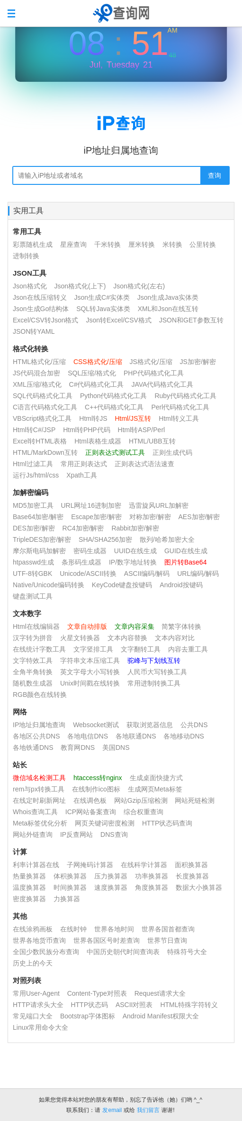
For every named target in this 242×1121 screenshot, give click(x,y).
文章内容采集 (134, 626)
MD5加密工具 (33, 505)
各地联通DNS (136, 736)
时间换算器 (70, 887)
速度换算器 (110, 887)
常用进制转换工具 (153, 683)
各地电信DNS (87, 736)
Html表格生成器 (97, 441)
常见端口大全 (33, 1016)
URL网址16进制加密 (91, 505)
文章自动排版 (87, 626)
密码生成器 (90, 551)
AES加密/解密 (199, 517)
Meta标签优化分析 (40, 823)
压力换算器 (110, 876)
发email (112, 1110)
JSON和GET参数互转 (191, 320)
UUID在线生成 (135, 551)
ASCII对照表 (134, 1004)
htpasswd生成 (33, 562)
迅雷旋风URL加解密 (158, 505)
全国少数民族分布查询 (46, 952)
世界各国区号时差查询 (106, 940)
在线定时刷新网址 (39, 800)
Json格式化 (30, 286)
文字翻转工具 (141, 649)
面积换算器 (191, 865)
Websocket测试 (96, 725)
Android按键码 (181, 585)
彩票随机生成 (33, 244)
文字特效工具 (33, 660)
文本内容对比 (175, 638)
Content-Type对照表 (97, 993)
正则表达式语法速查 (144, 464)
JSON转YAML (33, 331)
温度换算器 (29, 887)
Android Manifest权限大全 (161, 1016)
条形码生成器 (81, 562)
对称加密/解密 (150, 517)
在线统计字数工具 (39, 649)
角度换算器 (151, 887)
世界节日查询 (167, 940)
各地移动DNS (183, 736)
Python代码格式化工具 (113, 396)
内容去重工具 (188, 649)
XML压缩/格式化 (38, 384)
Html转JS (93, 418)
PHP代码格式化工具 (154, 373)
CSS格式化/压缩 (97, 361)
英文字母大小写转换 (90, 672)
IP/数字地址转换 (133, 562)
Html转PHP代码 (86, 430)
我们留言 (148, 1110)
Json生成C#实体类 (101, 297)
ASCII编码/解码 (147, 573)
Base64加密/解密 (38, 517)
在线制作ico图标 (96, 789)
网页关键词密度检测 (104, 823)
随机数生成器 (33, 683)
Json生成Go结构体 (41, 309)
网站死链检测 (195, 800)
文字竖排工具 (93, 649)
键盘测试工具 (33, 596)
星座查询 (73, 244)
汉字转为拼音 (33, 638)
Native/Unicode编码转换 (48, 585)
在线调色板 (90, 800)
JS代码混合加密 (36, 373)
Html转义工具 (179, 418)
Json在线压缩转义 (40, 297)
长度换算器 (192, 876)
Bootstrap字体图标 (87, 1016)
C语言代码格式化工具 (45, 407)
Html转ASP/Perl (141, 430)
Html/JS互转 (133, 418)
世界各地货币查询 (39, 940)
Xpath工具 (81, 475)
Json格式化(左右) (139, 286)
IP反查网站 (76, 834)
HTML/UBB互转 (152, 441)
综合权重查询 (143, 812)
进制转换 (26, 256)
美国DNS (116, 747)
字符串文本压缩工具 (90, 660)
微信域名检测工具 (39, 778)
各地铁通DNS (33, 747)
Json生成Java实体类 (167, 297)
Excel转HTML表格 (40, 441)
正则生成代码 (172, 452)
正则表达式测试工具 (115, 452)
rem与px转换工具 (38, 789)
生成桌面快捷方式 (156, 778)
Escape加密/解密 (96, 517)
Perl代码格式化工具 (180, 407)
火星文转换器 (80, 638)
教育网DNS (78, 747)
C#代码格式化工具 (96, 384)
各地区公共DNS (36, 736)
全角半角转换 (33, 672)
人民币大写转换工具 (157, 672)
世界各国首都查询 (168, 929)
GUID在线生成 (185, 551)
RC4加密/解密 (83, 528)
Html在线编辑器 (36, 626)
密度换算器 (29, 899)
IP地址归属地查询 (39, 725)
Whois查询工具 (35, 812)
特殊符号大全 (187, 952)
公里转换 (202, 244)
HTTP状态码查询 (167, 823)
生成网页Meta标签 (155, 789)
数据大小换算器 (199, 887)
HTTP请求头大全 (38, 1004)
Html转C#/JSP (34, 430)
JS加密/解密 (198, 361)
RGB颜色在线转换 (40, 694)
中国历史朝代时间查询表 (123, 952)
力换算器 (67, 899)
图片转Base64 (185, 562)
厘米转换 (141, 244)
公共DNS (194, 725)
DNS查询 (114, 834)
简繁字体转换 (181, 626)
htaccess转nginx (97, 778)
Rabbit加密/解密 (135, 528)
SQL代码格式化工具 (42, 396)
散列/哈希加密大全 (167, 539)
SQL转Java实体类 (103, 309)
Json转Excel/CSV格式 (118, 320)
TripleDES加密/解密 (42, 539)
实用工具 (28, 211)
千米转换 (107, 244)
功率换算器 (151, 876)
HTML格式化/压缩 (39, 361)
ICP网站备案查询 (90, 812)
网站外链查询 (33, 834)
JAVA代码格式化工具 (162, 384)
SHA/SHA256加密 (105, 539)
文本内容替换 (127, 638)
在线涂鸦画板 (33, 929)
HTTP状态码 (89, 1004)
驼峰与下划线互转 (153, 660)
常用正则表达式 (84, 464)
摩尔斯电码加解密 (39, 551)
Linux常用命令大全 (40, 1027)
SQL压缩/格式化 (92, 373)
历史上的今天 (33, 963)
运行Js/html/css (36, 475)
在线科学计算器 (144, 865)
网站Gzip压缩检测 (141, 800)
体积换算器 (70, 876)
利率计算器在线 (36, 865)
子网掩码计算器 (90, 865)
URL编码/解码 (198, 573)
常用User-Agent (36, 993)
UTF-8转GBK (32, 573)
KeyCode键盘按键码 (122, 585)
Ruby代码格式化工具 (185, 396)
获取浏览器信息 (149, 725)
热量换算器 (29, 876)
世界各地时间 (114, 929)
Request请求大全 (160, 993)
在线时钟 (73, 929)
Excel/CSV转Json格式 (45, 320)
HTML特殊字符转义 (189, 1004)
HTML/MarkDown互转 (45, 452)
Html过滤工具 (33, 464)
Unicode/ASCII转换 (88, 573)
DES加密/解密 (34, 528)
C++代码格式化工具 (114, 407)
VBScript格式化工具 (42, 418)
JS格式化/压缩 (150, 361)
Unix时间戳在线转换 (90, 683)
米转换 (172, 244)
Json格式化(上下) (80, 286)
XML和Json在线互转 (168, 309)
